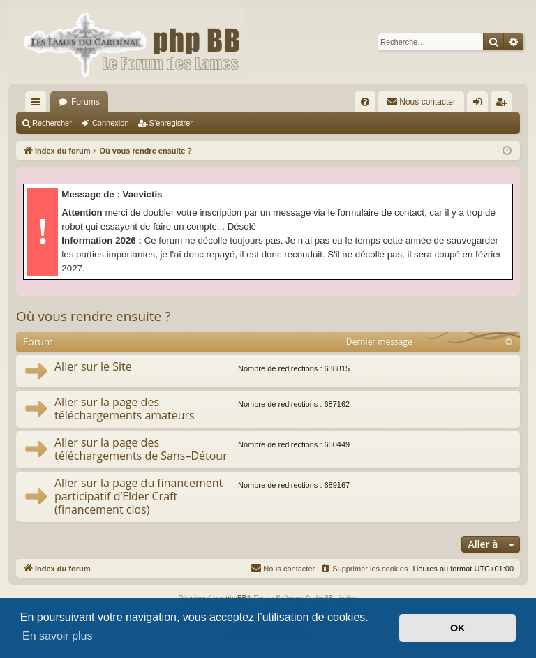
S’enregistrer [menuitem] (504, 104)
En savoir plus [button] (57, 636)
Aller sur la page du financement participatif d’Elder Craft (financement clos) (138, 496)
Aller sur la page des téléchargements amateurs (124, 408)
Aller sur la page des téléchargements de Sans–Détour (141, 449)
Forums (85, 102)
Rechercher (52, 123)
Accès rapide (38, 104)
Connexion (110, 123)
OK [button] (458, 628)
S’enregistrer (171, 123)
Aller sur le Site (93, 366)
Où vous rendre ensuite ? (93, 316)
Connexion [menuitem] (480, 104)
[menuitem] (365, 101)
